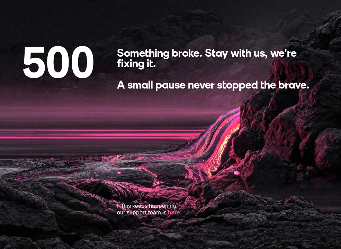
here (174, 212)
